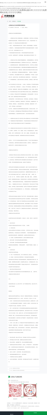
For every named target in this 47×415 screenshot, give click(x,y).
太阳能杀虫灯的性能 (16, 368)
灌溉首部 (35, 403)
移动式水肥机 (30, 403)
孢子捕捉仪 (12, 404)
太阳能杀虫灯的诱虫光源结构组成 (18, 370)
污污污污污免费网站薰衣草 (17, 403)
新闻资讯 (14, 21)
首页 (10, 21)
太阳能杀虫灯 (25, 403)
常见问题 (19, 21)
